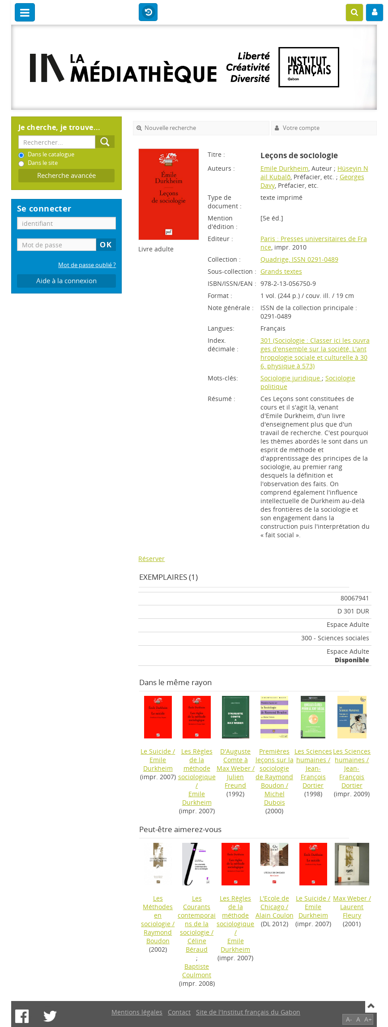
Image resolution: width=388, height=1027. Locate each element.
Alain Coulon (275, 915)
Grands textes (281, 271)
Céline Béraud (197, 945)
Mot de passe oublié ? (87, 265)
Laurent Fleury (351, 910)
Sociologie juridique (291, 378)
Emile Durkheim (284, 168)
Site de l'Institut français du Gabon (248, 1012)
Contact (179, 1012)
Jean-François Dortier (313, 777)
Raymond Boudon (158, 936)
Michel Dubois (274, 798)
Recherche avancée (66, 175)
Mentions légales (136, 1012)
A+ (368, 1019)
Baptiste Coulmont (196, 970)
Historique (148, 13)
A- (349, 1019)
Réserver (151, 558)
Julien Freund (235, 781)
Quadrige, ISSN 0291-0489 (299, 259)
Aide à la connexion (66, 280)
